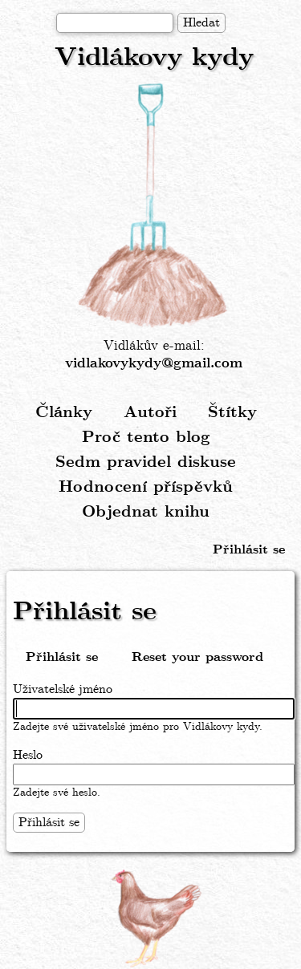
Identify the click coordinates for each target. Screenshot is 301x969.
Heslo (28, 755)
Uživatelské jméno (62, 689)
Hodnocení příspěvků (146, 487)
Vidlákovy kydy (154, 58)
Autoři (150, 413)
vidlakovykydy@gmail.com (153, 364)
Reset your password (197, 657)
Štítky (232, 413)
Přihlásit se (249, 549)
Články (63, 413)
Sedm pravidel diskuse (145, 462)
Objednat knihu (145, 512)
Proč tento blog (146, 437)
